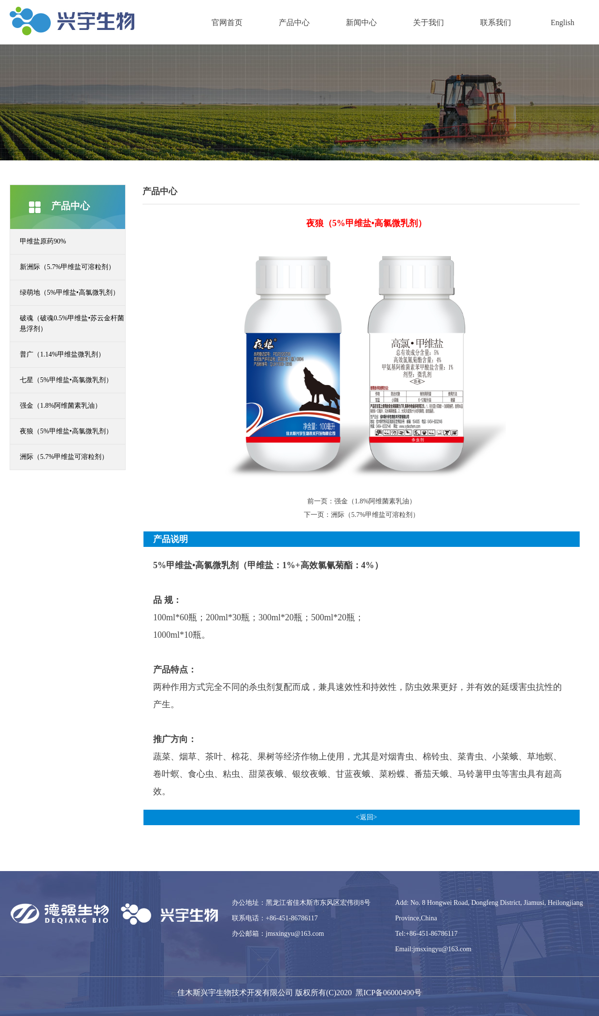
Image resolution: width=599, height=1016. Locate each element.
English (562, 22)
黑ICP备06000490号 (389, 992)
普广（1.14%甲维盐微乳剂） (62, 354)
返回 (366, 817)
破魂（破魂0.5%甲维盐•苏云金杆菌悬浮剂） (72, 323)
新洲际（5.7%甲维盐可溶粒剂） (67, 267)
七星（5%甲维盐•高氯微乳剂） (66, 380)
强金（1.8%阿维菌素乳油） (60, 405)
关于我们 (428, 22)
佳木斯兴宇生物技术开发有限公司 (235, 992)
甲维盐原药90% (43, 241)
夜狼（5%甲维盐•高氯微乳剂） (66, 431)
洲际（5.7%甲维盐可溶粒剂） (64, 456)
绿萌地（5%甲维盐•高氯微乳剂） (69, 292)
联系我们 (495, 22)
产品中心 (294, 22)
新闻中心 (361, 22)
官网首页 (227, 22)
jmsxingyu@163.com (295, 933)
